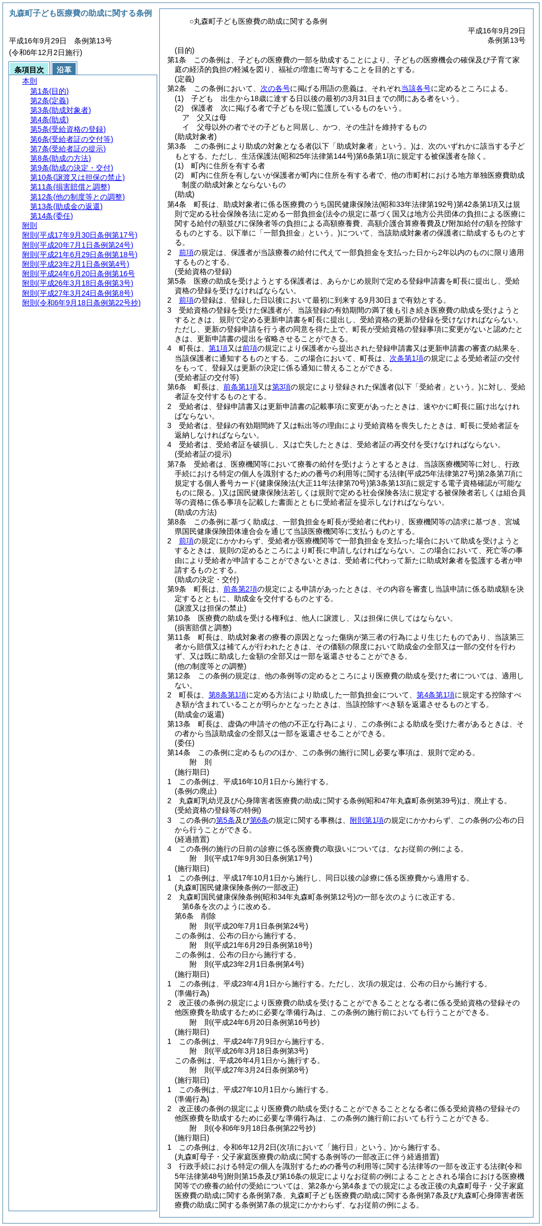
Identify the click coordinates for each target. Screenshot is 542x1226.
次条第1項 (406, 358)
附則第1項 (367, 820)
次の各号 (275, 88)
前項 (186, 252)
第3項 (281, 387)
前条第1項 (240, 387)
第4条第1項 (436, 695)
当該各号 (416, 88)
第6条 (259, 820)
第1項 (218, 348)
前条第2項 (240, 589)
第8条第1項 (228, 695)
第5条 (225, 820)
